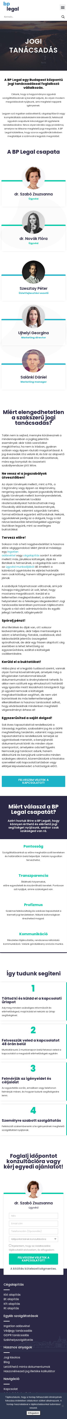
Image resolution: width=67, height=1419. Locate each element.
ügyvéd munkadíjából (20, 567)
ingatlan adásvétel (10, 553)
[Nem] (62, 1406)
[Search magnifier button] (63, 16)
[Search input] (32, 16)
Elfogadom (33, 1413)
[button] (63, 7)
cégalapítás (31, 555)
